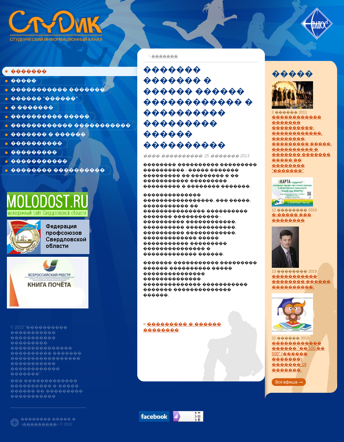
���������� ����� (50, 116)
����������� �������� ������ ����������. (301, 282)
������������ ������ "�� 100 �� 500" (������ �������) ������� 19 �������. (298, 356)
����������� (39, 161)
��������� (34, 152)
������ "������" (44, 98)
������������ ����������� (71, 125)
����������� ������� (58, 89)
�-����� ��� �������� (291, 217)
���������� (36, 143)
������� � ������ (48, 134)
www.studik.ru (55, 25)
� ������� (32, 107)
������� (29, 71)
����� (23, 80)
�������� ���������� (58, 170)
